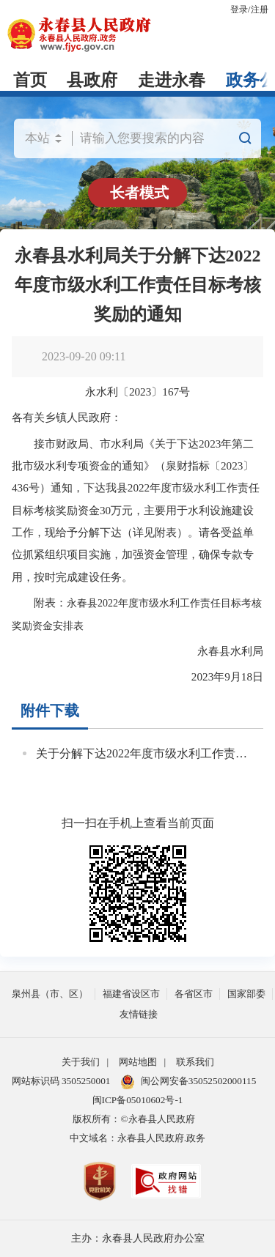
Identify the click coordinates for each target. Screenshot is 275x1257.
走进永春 (171, 80)
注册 (259, 9)
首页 (30, 80)
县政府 (92, 80)
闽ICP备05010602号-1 (137, 1099)
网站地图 (138, 1061)
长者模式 (139, 193)
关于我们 (81, 1061)
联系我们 (195, 1061)
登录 (239, 9)
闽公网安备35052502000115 (188, 1082)
